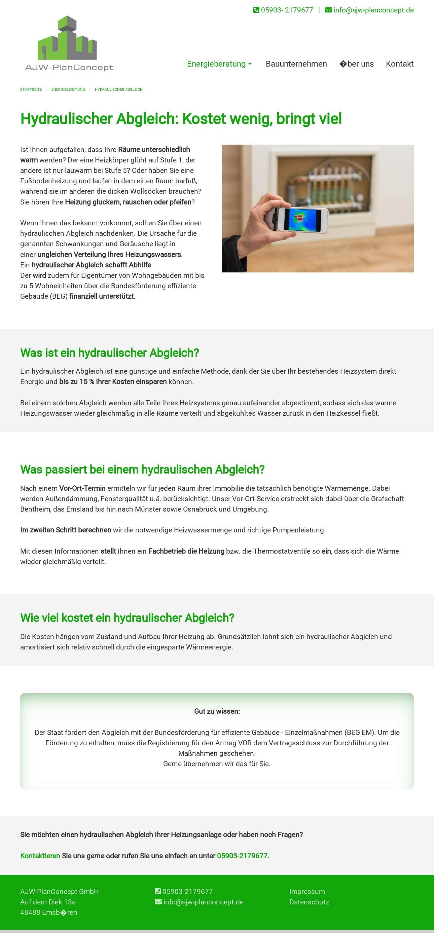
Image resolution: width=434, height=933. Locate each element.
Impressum (307, 892)
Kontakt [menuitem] (400, 64)
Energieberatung (68, 89)
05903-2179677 (242, 856)
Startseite (31, 89)
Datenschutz (309, 902)
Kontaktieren (40, 856)
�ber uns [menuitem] (356, 64)
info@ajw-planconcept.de (204, 902)
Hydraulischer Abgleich (119, 89)
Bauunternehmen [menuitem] (296, 64)
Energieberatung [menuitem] (216, 64)
